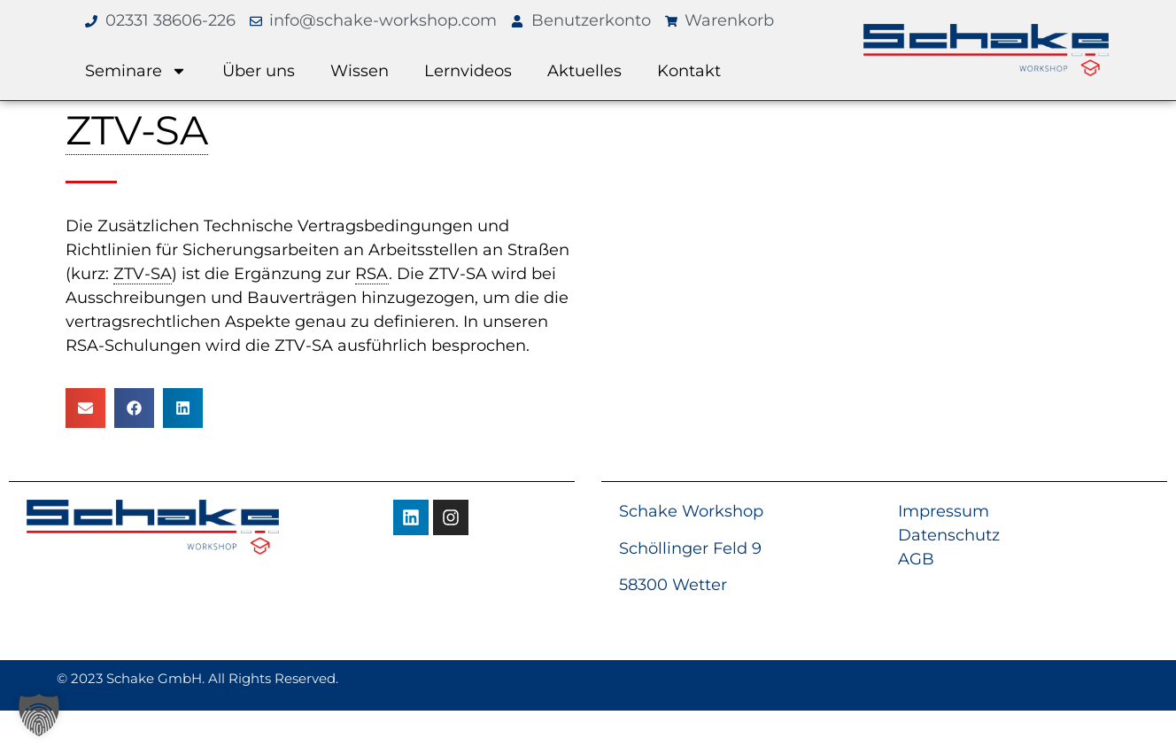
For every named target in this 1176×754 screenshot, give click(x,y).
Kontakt (689, 71)
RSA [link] (372, 274)
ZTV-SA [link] (137, 129)
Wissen (359, 71)
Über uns (258, 71)
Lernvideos (468, 71)
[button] (85, 408)
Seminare (136, 71)
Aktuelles (584, 71)
